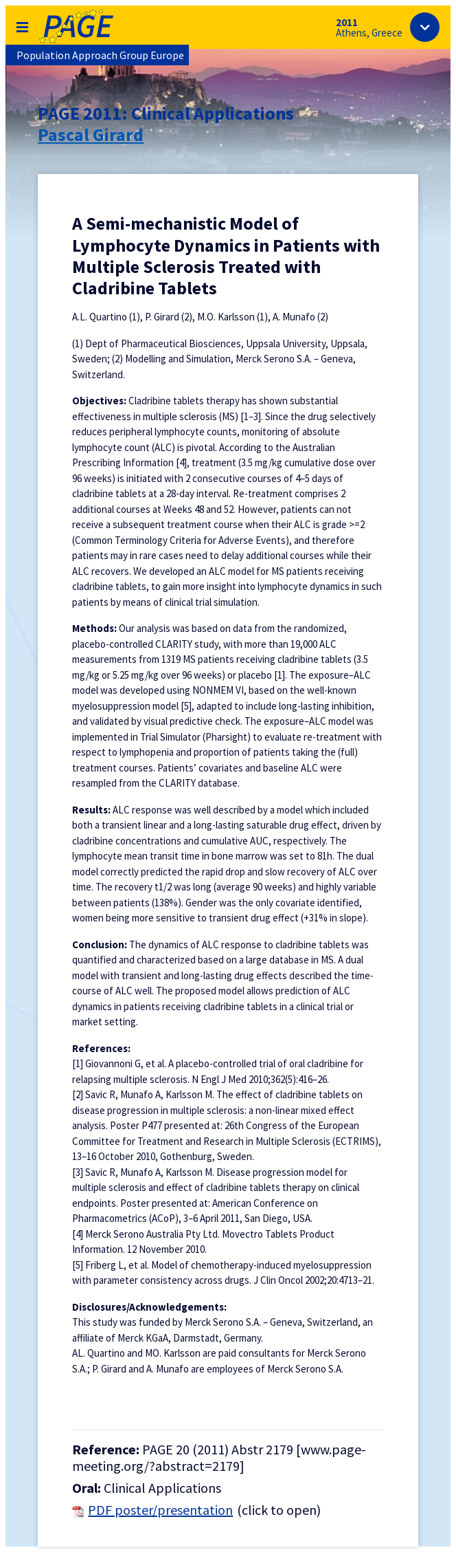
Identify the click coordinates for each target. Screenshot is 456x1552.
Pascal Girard (91, 134)
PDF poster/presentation (160, 1510)
